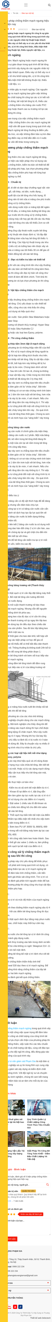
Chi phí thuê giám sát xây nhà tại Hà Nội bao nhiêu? (12, 1122)
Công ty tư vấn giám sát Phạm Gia (18, 1061)
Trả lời (8, 1201)
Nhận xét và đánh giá (11, 1209)
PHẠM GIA (8, 1283)
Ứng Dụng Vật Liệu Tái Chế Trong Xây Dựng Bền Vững (13, 1154)
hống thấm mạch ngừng (19, 1028)
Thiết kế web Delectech (40, 1318)
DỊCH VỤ (7, 1291)
